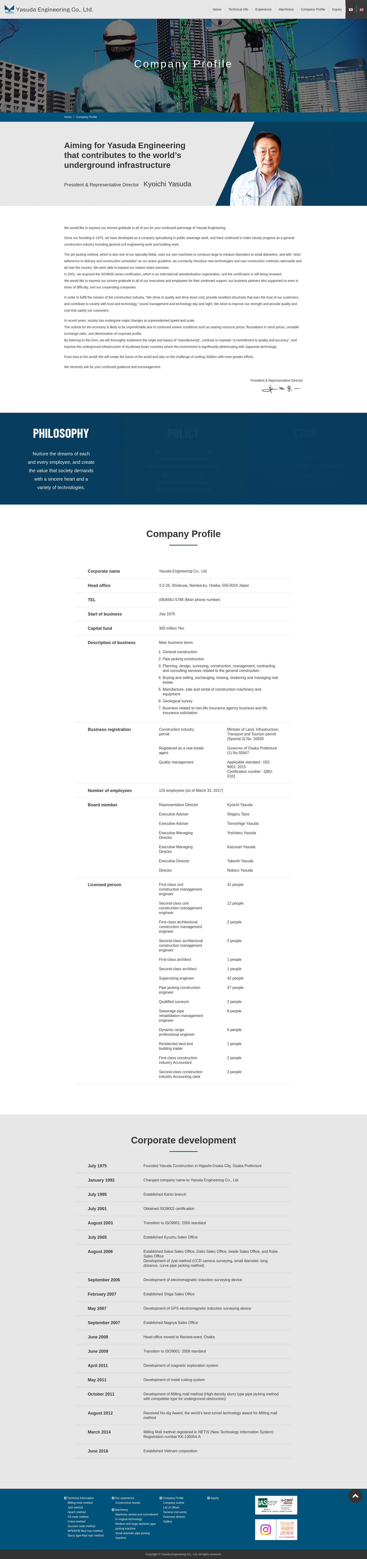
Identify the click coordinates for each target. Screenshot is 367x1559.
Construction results (127, 1502)
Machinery (286, 9)
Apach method (77, 1512)
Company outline (173, 1502)
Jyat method (75, 1507)
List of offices (171, 1507)
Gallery (167, 1521)
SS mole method (78, 1516)
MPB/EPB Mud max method (85, 1531)
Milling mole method (80, 1502)
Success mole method (81, 1526)
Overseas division (174, 1516)
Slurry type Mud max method (85, 1535)
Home (217, 9)
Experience (263, 9)
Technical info (238, 9)
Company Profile (313, 9)
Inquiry (337, 9)
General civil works (175, 1512)
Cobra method (76, 1521)
